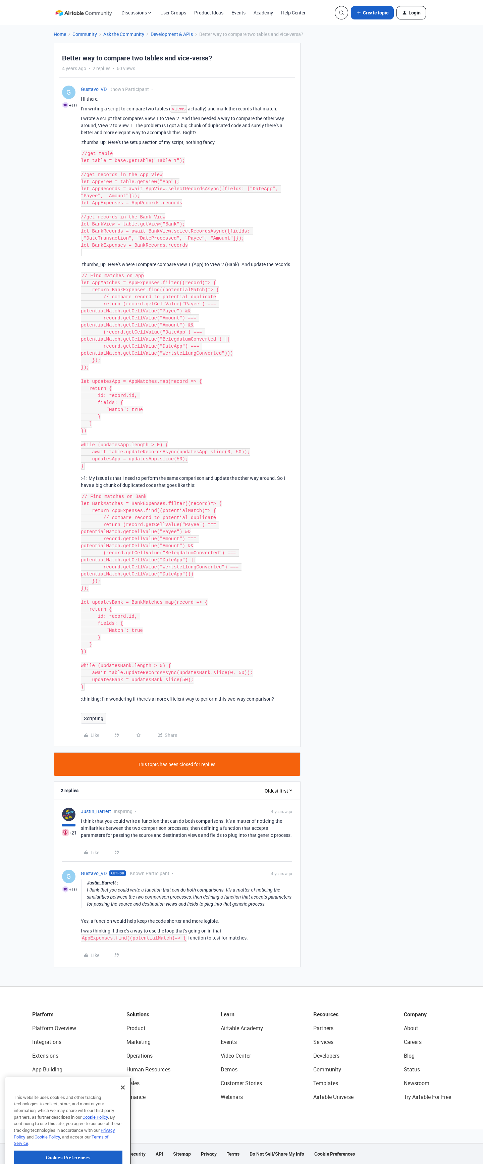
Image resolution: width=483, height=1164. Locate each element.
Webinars (232, 1097)
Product (136, 1028)
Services (323, 1042)
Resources (325, 1014)
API (159, 1154)
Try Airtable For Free (427, 1097)
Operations (139, 1055)
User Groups (173, 12)
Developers (326, 1055)
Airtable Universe (333, 1097)
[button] (372, 12)
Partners (323, 1028)
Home (60, 34)
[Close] (122, 1107)
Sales (133, 1083)
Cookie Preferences (334, 1154)
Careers (413, 1042)
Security (137, 1154)
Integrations (46, 1042)
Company (415, 1014)
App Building (47, 1069)
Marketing (138, 1042)
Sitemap (182, 1154)
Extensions (45, 1055)
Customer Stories (241, 1083)
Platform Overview (54, 1028)
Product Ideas (208, 12)
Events (238, 12)
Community (84, 34)
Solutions (137, 1014)
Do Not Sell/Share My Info (277, 1154)
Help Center (293, 12)
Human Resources (148, 1069)
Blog (409, 1055)
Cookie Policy (95, 1137)
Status (412, 1069)
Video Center (236, 1055)
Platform (43, 1014)
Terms (233, 1154)
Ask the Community (123, 34)
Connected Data (51, 1097)
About (411, 1028)
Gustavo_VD (94, 89)
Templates (325, 1083)
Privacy (209, 1154)
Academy (263, 12)
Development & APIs (172, 34)
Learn (227, 1014)
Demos (229, 1069)
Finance (136, 1097)
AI (34, 1083)
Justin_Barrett (96, 811)
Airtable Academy (242, 1028)
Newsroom (416, 1083)
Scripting (93, 718)
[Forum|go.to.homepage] (83, 12)
